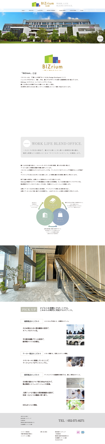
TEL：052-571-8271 (71, 420)
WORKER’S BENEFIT (62, 10)
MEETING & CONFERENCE (51, 10)
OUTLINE (81, 10)
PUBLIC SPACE (31, 10)
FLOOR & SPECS (40, 10)
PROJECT (23, 10)
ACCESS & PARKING (73, 10)
